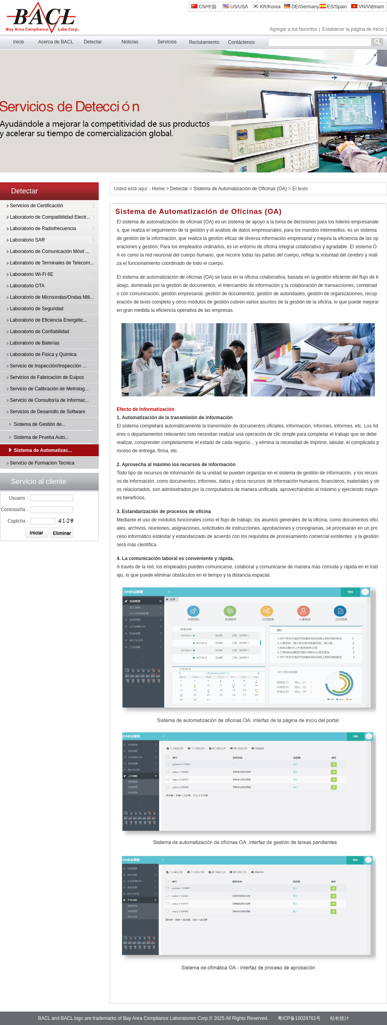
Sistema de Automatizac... (43, 450)
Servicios (167, 42)
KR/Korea (266, 6)
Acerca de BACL (55, 42)
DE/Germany (301, 6)
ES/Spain (333, 6)
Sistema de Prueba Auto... (41, 437)
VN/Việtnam (367, 6)
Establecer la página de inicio (353, 29)
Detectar (92, 42)
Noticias (130, 42)
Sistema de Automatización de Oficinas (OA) (240, 188)
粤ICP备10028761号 (299, 1018)
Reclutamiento (204, 42)
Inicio (18, 42)
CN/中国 (203, 6)
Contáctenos (241, 42)
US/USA (235, 6)
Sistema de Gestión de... (40, 424)
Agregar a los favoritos (293, 29)
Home (158, 188)
